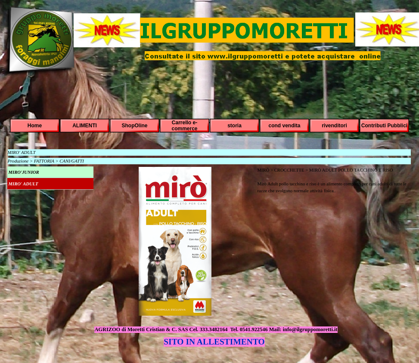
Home (35, 126)
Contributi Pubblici (384, 126)
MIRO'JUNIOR (24, 172)
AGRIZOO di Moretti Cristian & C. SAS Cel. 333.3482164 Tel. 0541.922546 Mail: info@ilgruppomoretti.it (215, 329)
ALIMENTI (84, 126)
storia (234, 126)
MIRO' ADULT (23, 184)
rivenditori (334, 126)
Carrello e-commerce (184, 126)
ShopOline (135, 126)
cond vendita (284, 126)
